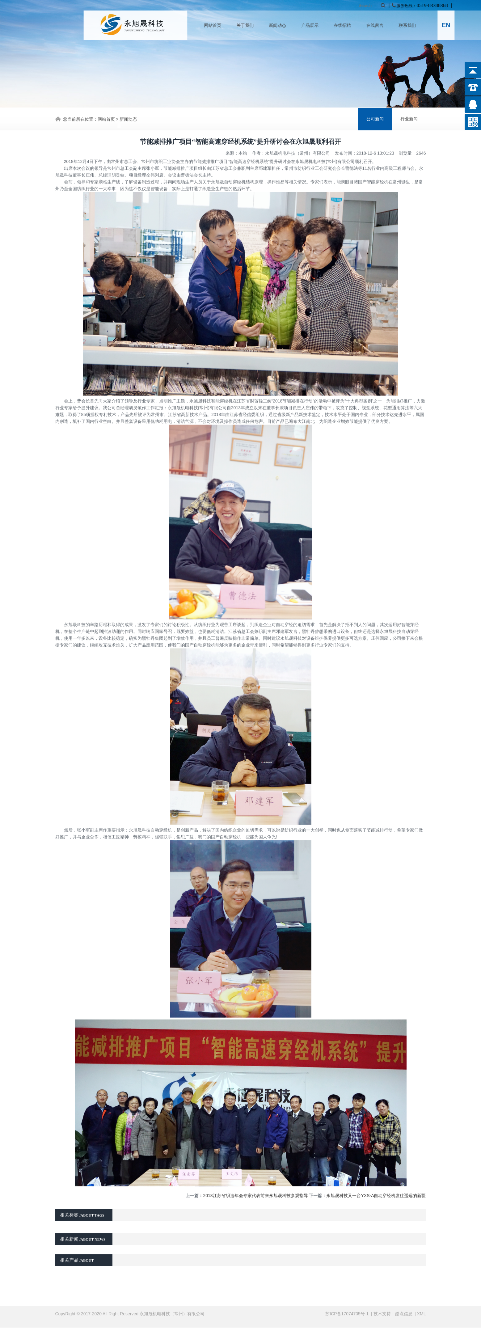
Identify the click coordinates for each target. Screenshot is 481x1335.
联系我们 (445, 25)
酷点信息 (403, 1308)
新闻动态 (315, 25)
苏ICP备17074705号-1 (347, 1308)
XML (421, 1308)
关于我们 (283, 25)
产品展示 (348, 25)
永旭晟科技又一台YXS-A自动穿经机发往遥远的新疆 (376, 1162)
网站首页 (250, 25)
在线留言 (413, 25)
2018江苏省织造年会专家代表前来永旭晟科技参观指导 (255, 1162)
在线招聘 (380, 25)
